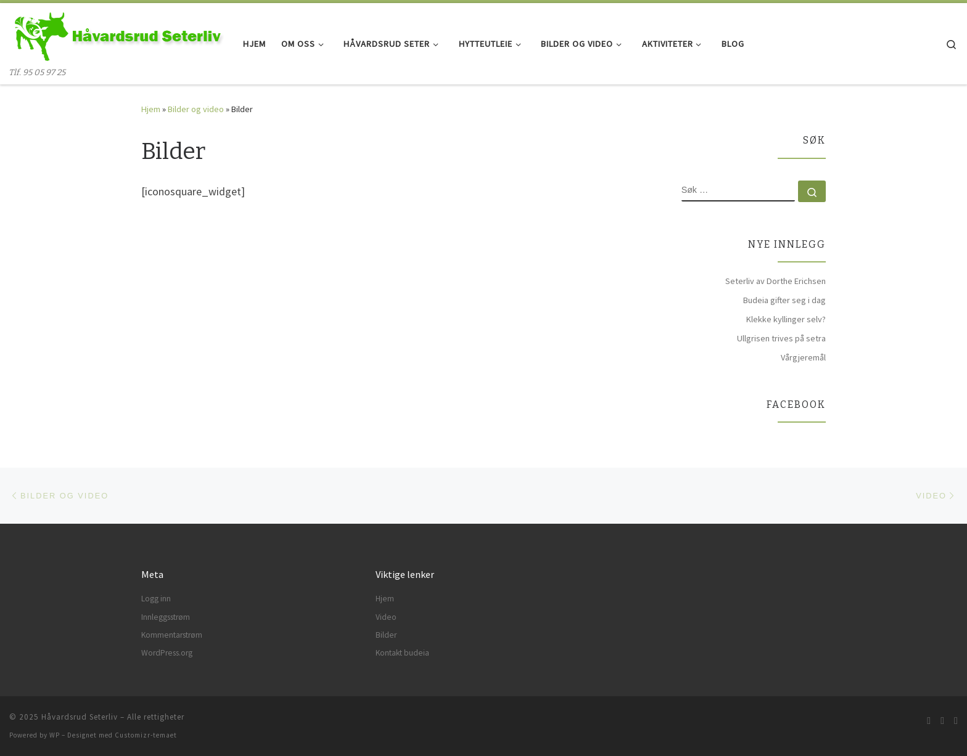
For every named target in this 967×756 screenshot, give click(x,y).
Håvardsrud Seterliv (79, 717)
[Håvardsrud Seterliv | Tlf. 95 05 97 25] (116, 35)
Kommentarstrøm (171, 635)
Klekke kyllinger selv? (786, 319)
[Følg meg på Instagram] (956, 720)
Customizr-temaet (146, 735)
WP (54, 735)
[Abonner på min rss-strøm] (929, 720)
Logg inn (156, 598)
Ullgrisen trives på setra (781, 338)
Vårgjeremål (803, 357)
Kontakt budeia (402, 653)
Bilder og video (196, 109)
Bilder (386, 635)
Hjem (150, 109)
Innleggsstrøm (165, 617)
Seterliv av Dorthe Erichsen (775, 281)
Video (386, 617)
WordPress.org (166, 653)
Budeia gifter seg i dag (784, 300)
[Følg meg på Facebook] (942, 720)
